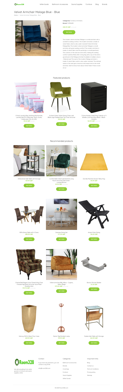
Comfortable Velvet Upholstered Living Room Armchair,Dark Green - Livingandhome (61, 181)
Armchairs (79, 22)
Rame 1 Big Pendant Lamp (61, 337)
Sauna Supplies (76, 5)
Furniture (89, 5)
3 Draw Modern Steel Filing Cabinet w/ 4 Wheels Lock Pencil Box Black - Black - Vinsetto (94, 118)
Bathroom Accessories (60, 5)
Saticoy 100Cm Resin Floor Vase (29, 337)
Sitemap (89, 376)
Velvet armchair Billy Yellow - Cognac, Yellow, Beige (61, 284)
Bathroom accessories (70, 364)
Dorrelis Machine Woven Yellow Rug (94, 180)
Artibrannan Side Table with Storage (29, 180)
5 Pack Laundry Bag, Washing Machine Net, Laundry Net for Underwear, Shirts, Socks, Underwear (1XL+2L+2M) (29, 118)
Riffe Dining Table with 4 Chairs (29, 233)
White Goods (44, 5)
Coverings (66, 370)
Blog (97, 5)
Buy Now (69, 33)
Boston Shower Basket (94, 284)
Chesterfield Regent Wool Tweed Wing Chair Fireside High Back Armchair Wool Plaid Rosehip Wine (29, 285)
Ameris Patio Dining (94, 233)
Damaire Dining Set (61, 233)
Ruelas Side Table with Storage (94, 337)
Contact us (90, 367)
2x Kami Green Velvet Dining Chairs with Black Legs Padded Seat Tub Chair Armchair (61, 117)
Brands (104, 5)
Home (16, 16)
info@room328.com (44, 369)
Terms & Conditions (93, 370)
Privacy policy (91, 373)
